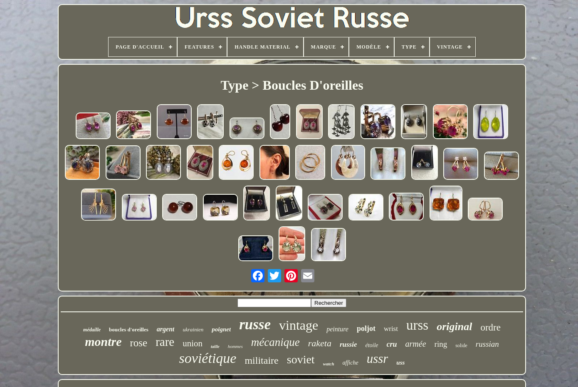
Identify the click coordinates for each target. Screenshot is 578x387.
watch (328, 363)
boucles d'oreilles (128, 329)
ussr (377, 358)
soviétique (208, 358)
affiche (350, 363)
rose (139, 342)
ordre (490, 327)
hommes (235, 346)
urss (417, 325)
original (454, 327)
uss (400, 362)
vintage (298, 325)
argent (166, 329)
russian (487, 344)
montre (103, 341)
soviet (301, 359)
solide (461, 345)
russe (255, 324)
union (193, 343)
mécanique (275, 342)
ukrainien (193, 329)
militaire (261, 360)
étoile (371, 345)
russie (348, 344)
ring (441, 344)
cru (392, 344)
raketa (319, 343)
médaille (92, 330)
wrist (391, 329)
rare (165, 341)
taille (215, 346)
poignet (221, 329)
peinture (337, 329)
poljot (366, 328)
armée (415, 343)
